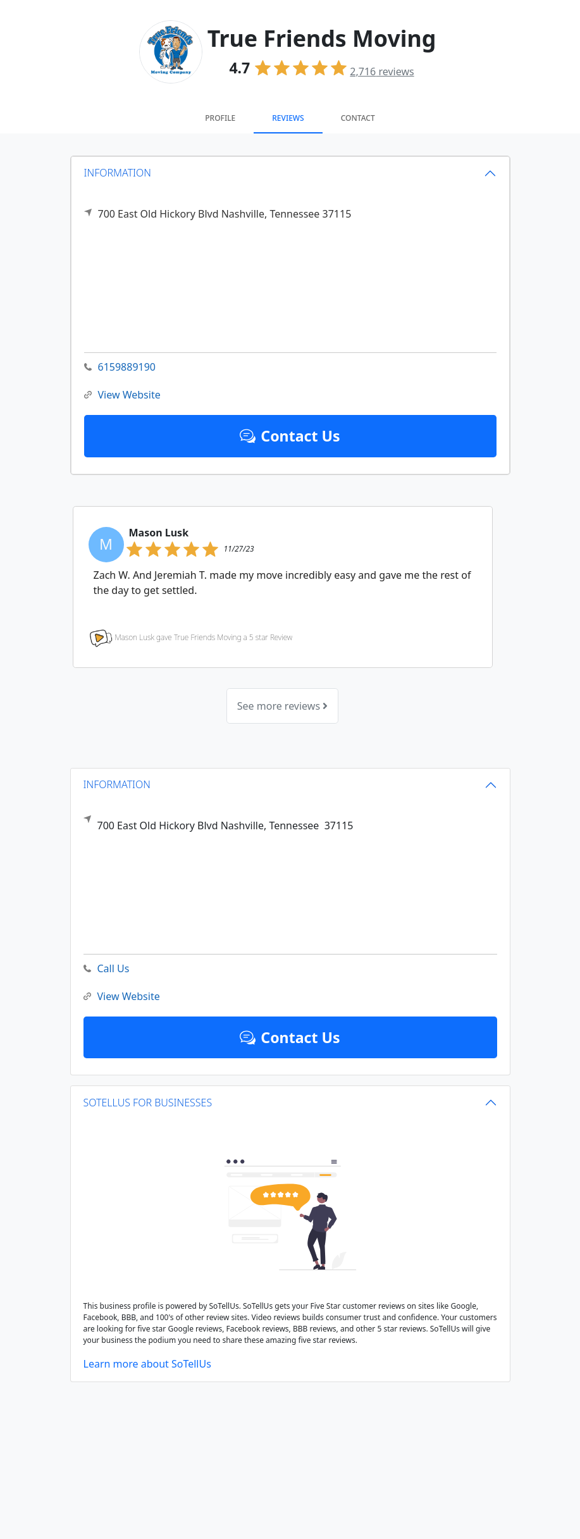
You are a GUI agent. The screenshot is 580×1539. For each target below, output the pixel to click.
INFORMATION (118, 173)
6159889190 (120, 367)
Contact (358, 118)
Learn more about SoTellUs (147, 1364)
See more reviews (282, 706)
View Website (122, 395)
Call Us (106, 968)
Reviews (288, 118)
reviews (382, 71)
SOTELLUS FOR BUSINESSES (148, 1102)
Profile (220, 118)
